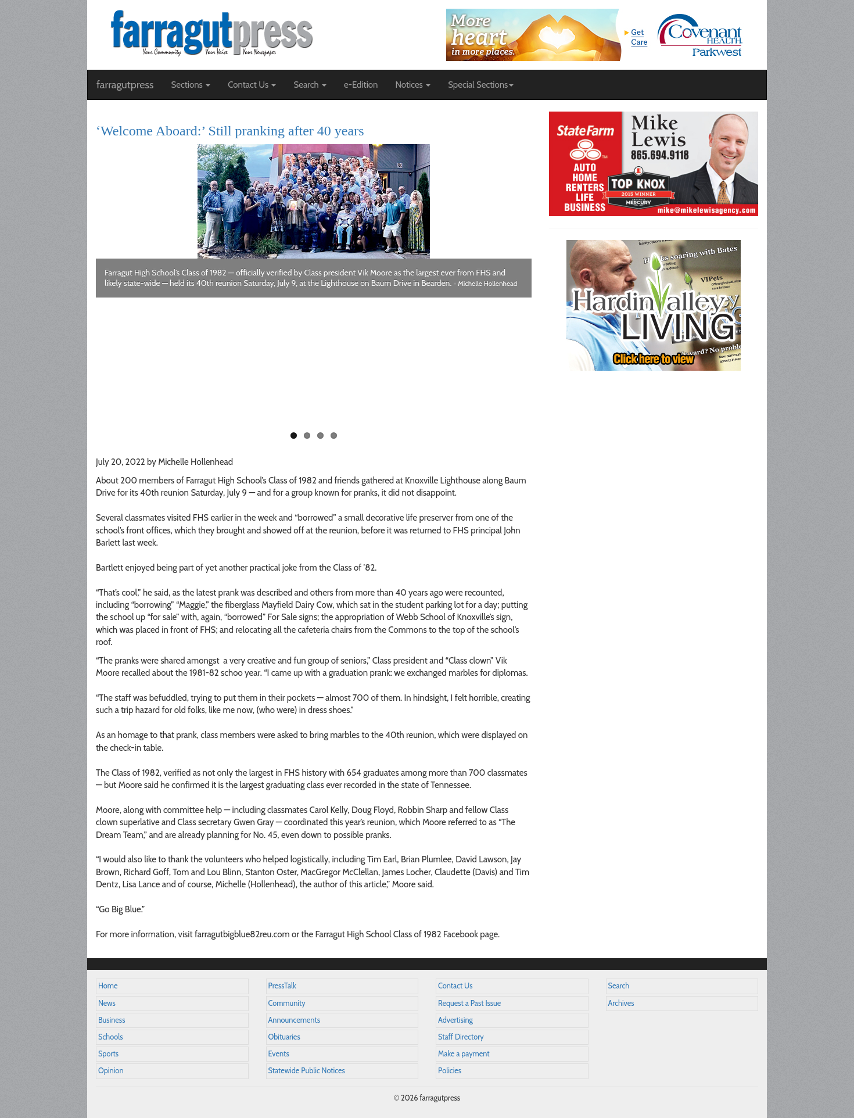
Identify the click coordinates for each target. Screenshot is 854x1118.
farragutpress (124, 84)
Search (619, 985)
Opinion (111, 1070)
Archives (621, 1003)
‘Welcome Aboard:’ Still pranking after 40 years (230, 130)
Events (278, 1053)
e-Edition (361, 85)
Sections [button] (190, 85)
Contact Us (455, 985)
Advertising (455, 1020)
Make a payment (464, 1053)
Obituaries (284, 1037)
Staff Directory (461, 1037)
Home (108, 985)
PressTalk (282, 985)
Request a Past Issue (469, 1003)
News (107, 1003)
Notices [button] (412, 85)
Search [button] (309, 85)
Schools (110, 1037)
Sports (108, 1053)
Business (111, 1020)
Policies (449, 1070)
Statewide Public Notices (306, 1070)
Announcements (294, 1020)
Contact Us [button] (252, 85)
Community (287, 1003)
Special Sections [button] (481, 85)
